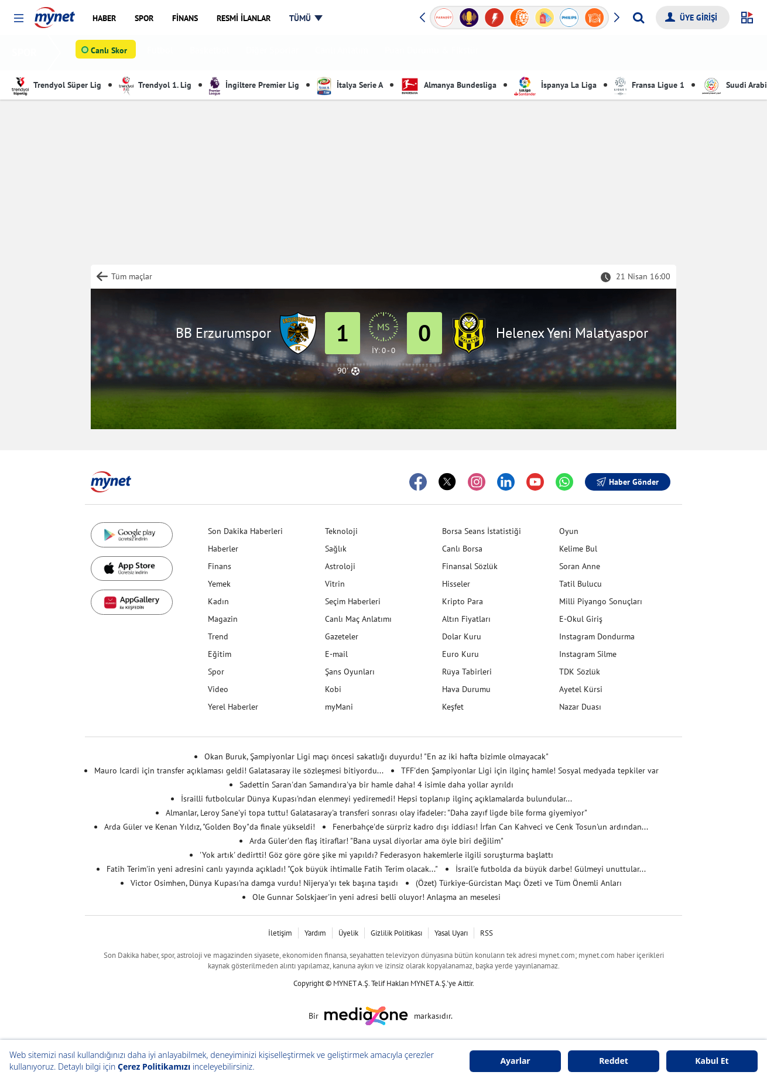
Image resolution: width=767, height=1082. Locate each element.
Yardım (315, 933)
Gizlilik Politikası (396, 933)
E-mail (336, 654)
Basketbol (212, 53)
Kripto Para (462, 601)
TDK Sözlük (579, 671)
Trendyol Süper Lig (56, 85)
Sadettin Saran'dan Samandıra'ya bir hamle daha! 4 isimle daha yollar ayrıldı (376, 784)
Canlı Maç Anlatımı (358, 619)
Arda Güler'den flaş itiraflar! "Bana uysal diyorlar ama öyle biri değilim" (376, 841)
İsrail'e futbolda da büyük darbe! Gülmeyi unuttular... (551, 869)
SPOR (26, 52)
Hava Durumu (466, 689)
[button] (18, 18)
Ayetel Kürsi (580, 689)
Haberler (223, 548)
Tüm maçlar (131, 276)
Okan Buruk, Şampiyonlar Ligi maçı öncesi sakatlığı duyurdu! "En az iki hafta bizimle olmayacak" (376, 756)
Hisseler (456, 583)
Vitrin (335, 583)
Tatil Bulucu (580, 583)
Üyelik (348, 933)
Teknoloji (341, 531)
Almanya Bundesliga (448, 85)
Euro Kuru (460, 654)
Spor (216, 671)
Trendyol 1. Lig (155, 85)
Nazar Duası (580, 706)
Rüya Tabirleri (467, 671)
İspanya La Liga (555, 85)
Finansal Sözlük (470, 566)
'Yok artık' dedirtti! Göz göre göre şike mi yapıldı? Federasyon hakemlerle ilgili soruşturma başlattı (376, 855)
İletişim (280, 933)
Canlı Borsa (462, 548)
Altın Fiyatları (466, 619)
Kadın (218, 601)
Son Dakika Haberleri (245, 531)
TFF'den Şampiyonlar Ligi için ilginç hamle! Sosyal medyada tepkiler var (530, 770)
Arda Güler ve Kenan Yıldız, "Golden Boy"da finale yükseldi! (209, 826)
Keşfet (453, 706)
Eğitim (219, 654)
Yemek (219, 583)
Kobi (333, 689)
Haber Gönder (628, 482)
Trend (218, 636)
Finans (219, 566)
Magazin (223, 619)
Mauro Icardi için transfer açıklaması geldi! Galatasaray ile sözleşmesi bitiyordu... (239, 770)
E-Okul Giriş (580, 619)
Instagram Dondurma (597, 636)
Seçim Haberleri (353, 601)
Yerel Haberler (233, 706)
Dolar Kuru (461, 636)
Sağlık (336, 548)
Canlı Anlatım (344, 53)
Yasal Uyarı (451, 933)
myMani (339, 706)
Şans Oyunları (350, 671)
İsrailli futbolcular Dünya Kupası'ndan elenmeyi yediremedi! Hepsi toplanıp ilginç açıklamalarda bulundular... (376, 798)
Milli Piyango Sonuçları (600, 601)
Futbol (162, 53)
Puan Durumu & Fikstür (434, 53)
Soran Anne (579, 566)
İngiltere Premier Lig (254, 85)
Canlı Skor (111, 53)
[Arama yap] (638, 17)
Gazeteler (341, 636)
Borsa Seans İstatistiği (481, 531)
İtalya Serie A (350, 85)
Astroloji (340, 566)
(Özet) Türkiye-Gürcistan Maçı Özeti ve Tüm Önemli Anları (519, 883)
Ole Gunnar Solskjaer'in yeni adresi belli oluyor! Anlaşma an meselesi (376, 897)
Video (218, 689)
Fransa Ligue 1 (649, 85)
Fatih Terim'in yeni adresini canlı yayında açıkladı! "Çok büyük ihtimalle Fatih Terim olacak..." (272, 869)
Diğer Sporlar (274, 53)
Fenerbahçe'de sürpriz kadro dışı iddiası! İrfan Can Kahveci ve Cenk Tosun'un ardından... (490, 826)
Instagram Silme (588, 654)
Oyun (568, 531)
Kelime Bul (578, 548)
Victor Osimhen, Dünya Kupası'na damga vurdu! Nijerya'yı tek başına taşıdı (264, 883)
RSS (486, 933)
